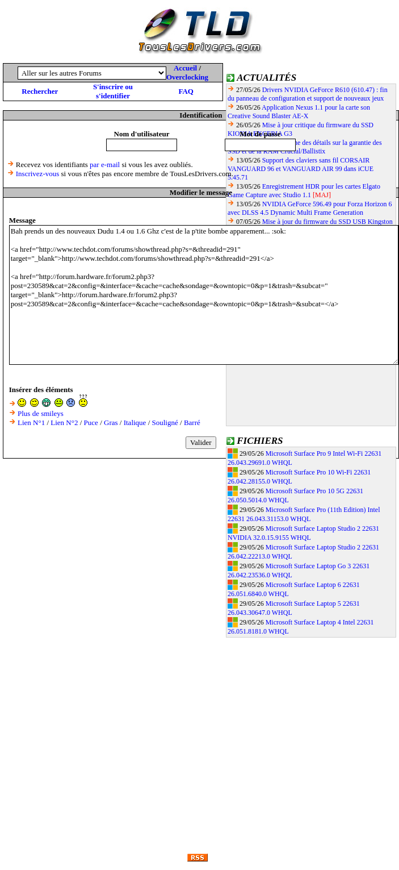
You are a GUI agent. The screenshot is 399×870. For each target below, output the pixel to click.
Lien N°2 (64, 422)
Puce (91, 422)
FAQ (185, 91)
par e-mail (105, 164)
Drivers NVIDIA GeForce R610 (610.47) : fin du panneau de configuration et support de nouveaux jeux (308, 94)
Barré (192, 422)
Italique (135, 422)
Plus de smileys (41, 413)
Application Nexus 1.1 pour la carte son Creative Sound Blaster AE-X (299, 111)
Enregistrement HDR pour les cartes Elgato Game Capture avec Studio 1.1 (304, 190)
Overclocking (187, 77)
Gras (111, 422)
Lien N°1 (31, 422)
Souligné (165, 422)
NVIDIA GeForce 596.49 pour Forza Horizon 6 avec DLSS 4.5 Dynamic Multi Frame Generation (310, 208)
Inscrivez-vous (38, 173)
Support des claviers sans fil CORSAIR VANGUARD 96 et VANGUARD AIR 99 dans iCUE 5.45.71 (300, 168)
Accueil (185, 68)
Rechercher (40, 91)
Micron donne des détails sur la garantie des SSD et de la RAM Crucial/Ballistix (305, 147)
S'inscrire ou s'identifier (113, 91)
